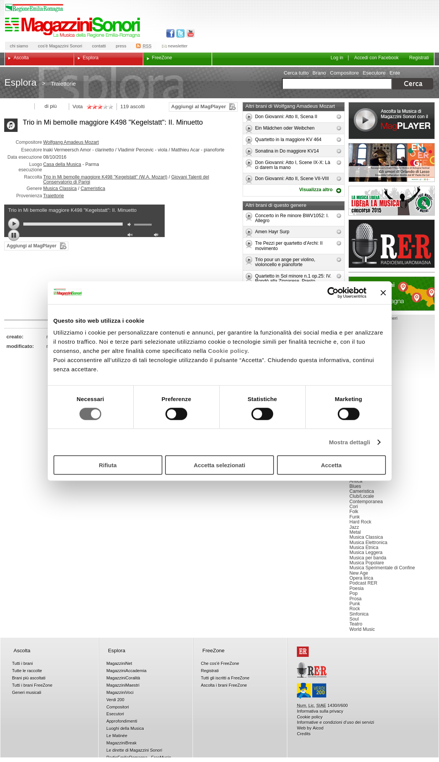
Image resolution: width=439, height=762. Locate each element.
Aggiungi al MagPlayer (198, 106)
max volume (157, 236)
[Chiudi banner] (383, 292)
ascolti (137, 106)
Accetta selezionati (219, 465)
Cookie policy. (228, 351)
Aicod (318, 728)
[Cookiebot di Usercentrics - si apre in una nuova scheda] (333, 292)
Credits (304, 733)
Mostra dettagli (349, 442)
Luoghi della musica (391, 293)
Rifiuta (108, 465)
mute (131, 225)
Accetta (331, 465)
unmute (131, 236)
